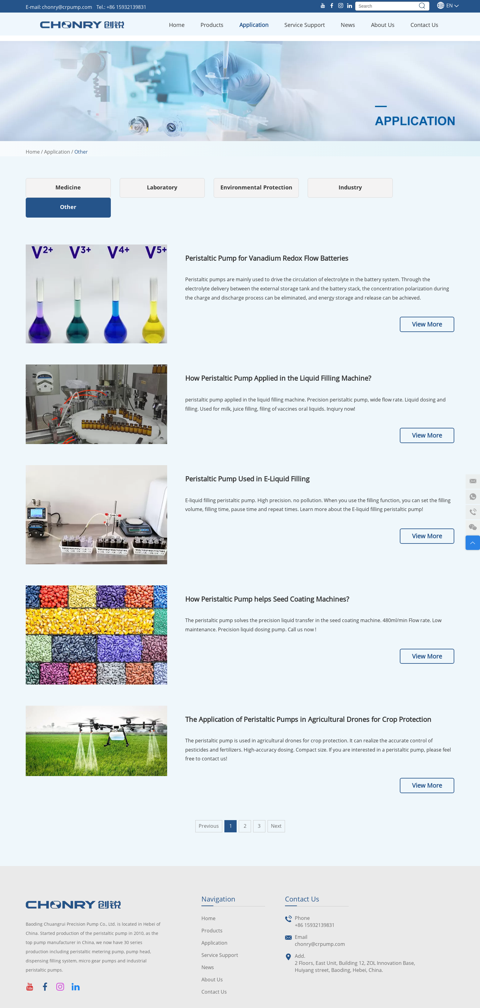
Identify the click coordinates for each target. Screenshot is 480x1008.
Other (81, 151)
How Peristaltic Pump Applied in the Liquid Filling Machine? (278, 358)
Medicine (65, 187)
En (445, 5)
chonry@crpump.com (67, 7)
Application (253, 24)
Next (276, 806)
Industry (327, 187)
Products (212, 24)
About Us (383, 24)
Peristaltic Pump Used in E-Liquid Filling (247, 459)
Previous (209, 806)
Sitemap (214, 1001)
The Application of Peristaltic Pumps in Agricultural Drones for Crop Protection (308, 699)
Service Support (304, 24)
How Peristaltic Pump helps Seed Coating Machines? (267, 579)
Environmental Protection (240, 187)
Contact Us (424, 24)
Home (177, 24)
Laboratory (152, 187)
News (348, 24)
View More (427, 305)
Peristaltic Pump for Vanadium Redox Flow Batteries (266, 238)
